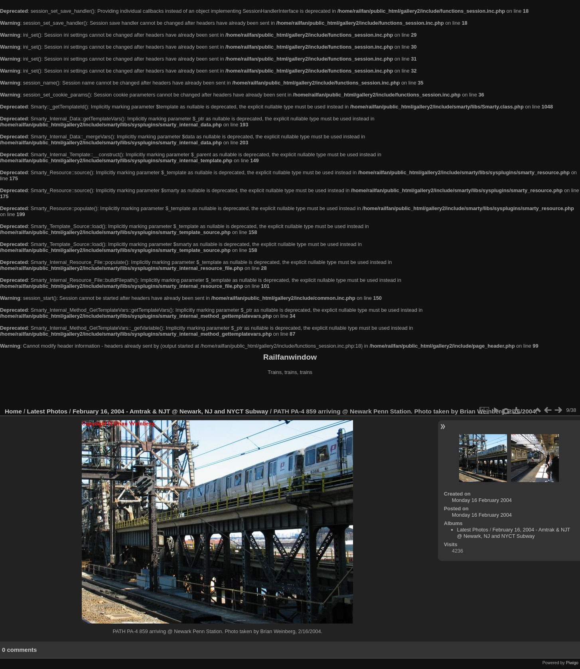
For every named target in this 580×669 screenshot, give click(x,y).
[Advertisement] (290, 392)
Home (13, 411)
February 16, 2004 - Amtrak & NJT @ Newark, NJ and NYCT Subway (170, 411)
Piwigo (572, 662)
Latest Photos (47, 411)
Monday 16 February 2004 (482, 500)
